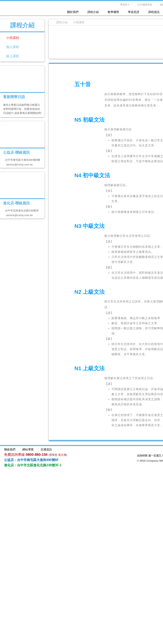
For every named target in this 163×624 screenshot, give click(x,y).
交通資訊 (46, 449)
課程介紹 (93, 12)
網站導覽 (28, 449)
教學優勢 (113, 12)
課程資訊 (154, 12)
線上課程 (12, 56)
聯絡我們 (9, 449)
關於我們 (72, 12)
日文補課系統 (144, 4)
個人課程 (12, 47)
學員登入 (125, 4)
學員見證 (133, 12)
